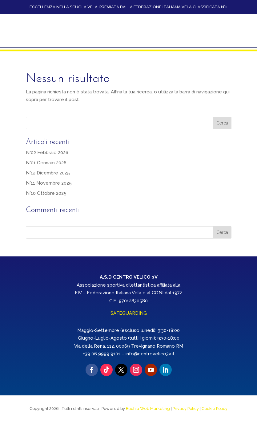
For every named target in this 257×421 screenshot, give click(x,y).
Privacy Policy (186, 407)
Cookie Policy (214, 407)
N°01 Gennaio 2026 (46, 162)
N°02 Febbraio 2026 (47, 151)
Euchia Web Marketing (148, 407)
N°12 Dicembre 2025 (48, 172)
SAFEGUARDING (128, 312)
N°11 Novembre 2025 (49, 182)
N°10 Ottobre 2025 (46, 192)
